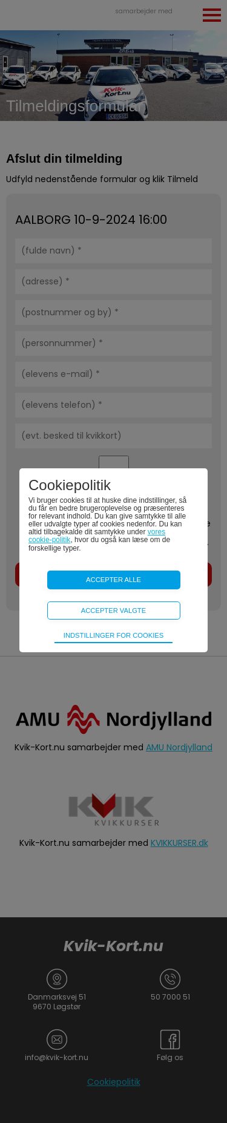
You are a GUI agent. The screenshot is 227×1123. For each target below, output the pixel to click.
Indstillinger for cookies (113, 635)
